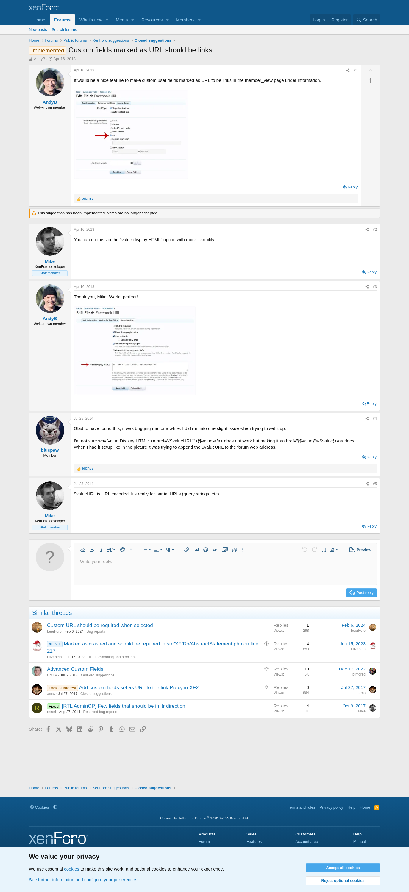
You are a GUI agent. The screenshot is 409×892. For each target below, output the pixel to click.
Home (39, 19)
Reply (353, 187)
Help (352, 807)
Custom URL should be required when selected (100, 625)
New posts (38, 29)
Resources (152, 19)
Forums (62, 19)
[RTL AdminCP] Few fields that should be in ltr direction (123, 706)
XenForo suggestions (97, 675)
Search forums (64, 29)
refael (51, 712)
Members (185, 19)
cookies (71, 868)
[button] (107, 19)
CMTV (52, 675)
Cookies (39, 807)
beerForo (54, 631)
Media (122, 19)
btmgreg (359, 674)
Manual (359, 841)
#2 (375, 229)
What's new (90, 19)
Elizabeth (54, 657)
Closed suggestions (96, 694)
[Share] (348, 70)
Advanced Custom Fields (75, 669)
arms (51, 694)
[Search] (366, 19)
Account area (306, 841)
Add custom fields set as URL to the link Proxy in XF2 (139, 687)
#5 (375, 484)
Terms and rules (301, 807)
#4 (375, 418)
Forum (204, 841)
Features (254, 841)
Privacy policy (331, 807)
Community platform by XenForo (204, 818)
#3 (375, 287)
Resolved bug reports (100, 712)
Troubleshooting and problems (112, 657)
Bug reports (96, 631)
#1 (356, 70)
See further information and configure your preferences (83, 879)
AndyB (39, 59)
